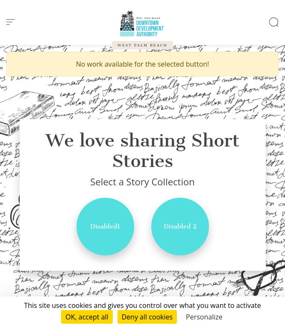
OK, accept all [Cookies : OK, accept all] (86, 317)
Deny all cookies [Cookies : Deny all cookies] (147, 317)
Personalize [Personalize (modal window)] (204, 317)
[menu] (10, 22)
